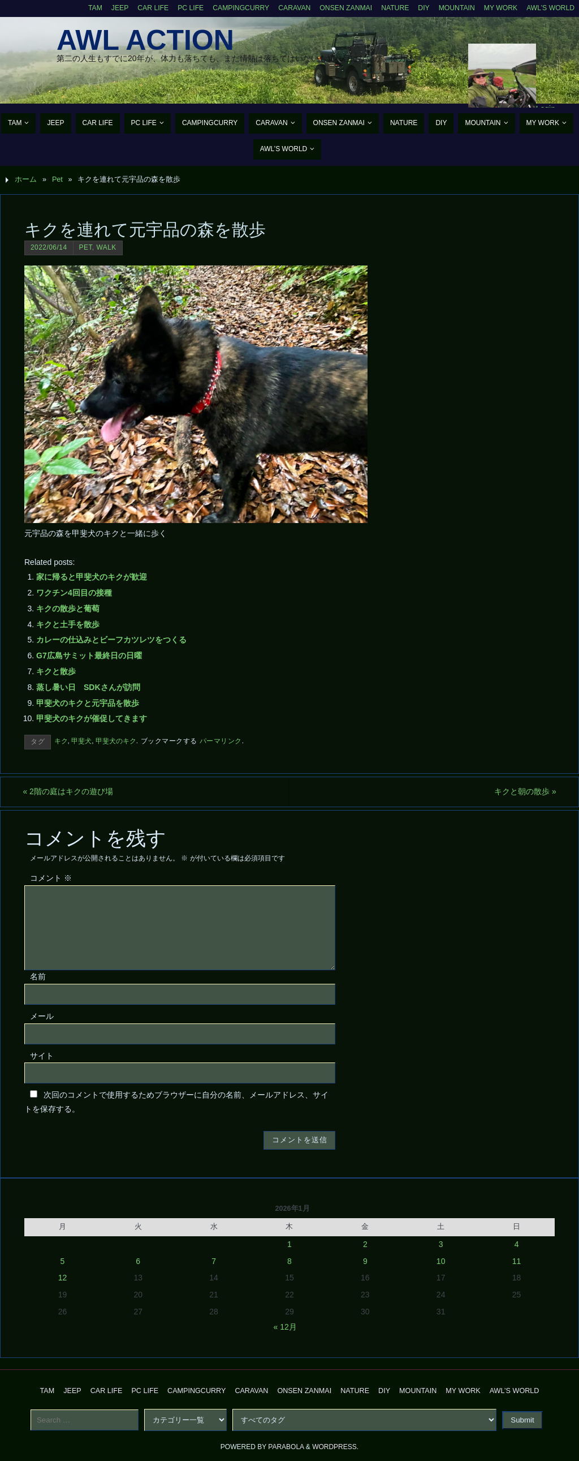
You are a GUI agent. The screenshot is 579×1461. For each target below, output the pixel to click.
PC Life (180, 8)
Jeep (108, 8)
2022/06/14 (49, 247)
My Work (498, 8)
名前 (38, 976)
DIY (420, 8)
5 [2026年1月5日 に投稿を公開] (63, 1261)
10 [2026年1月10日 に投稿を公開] (441, 1261)
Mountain (453, 8)
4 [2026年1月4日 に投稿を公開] (517, 1244)
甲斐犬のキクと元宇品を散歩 (87, 703)
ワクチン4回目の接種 (74, 592)
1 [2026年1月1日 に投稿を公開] (289, 1244)
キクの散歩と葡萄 (68, 608)
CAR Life (142, 8)
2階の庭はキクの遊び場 (69, 791)
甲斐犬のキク (116, 741)
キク (61, 741)
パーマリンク (221, 741)
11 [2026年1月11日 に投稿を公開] (516, 1261)
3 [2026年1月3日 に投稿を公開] (441, 1244)
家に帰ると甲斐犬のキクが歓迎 (91, 576)
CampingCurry (232, 8)
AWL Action (145, 40)
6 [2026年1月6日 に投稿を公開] (138, 1261)
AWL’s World (549, 8)
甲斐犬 (81, 741)
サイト (42, 1055)
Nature (390, 8)
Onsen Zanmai (340, 8)
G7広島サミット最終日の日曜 (89, 655)
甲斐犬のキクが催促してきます (91, 718)
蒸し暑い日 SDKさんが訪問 (88, 687)
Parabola (286, 1447)
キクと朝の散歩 (523, 791)
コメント (51, 878)
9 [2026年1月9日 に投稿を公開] (365, 1261)
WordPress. (335, 1447)
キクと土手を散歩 (68, 624)
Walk (106, 247)
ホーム (26, 179)
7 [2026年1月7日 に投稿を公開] (213, 1261)
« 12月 (285, 1326)
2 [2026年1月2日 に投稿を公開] (365, 1244)
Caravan (287, 8)
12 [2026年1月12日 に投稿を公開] (62, 1278)
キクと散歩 (56, 671)
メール (42, 1016)
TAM (82, 8)
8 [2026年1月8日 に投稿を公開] (289, 1261)
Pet (57, 179)
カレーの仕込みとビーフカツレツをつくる (111, 639)
